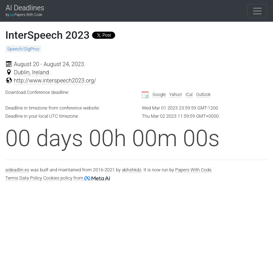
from (92, 178)
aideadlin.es (17, 169)
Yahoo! (175, 94)
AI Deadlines (25, 8)
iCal (189, 94)
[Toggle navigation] (257, 11)
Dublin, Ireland (31, 72)
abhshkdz (131, 169)
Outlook (203, 94)
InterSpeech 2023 (47, 35)
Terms (11, 178)
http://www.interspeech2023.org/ (55, 80)
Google (159, 94)
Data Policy (31, 178)
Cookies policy (57, 178)
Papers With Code (193, 169)
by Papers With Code (24, 15)
